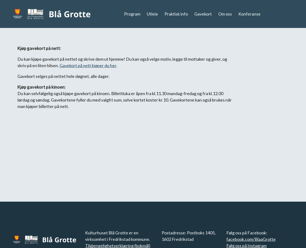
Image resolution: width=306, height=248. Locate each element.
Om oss (225, 13)
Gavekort (203, 13)
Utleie (152, 13)
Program (132, 13)
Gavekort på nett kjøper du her (88, 65)
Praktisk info (176, 13)
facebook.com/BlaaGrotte (251, 239)
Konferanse (249, 13)
